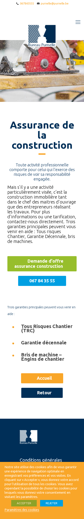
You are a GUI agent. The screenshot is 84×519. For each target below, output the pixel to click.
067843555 (27, 3)
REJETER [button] (51, 503)
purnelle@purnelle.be (55, 3)
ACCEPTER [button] (24, 503)
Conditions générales (41, 460)
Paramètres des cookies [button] (21, 510)
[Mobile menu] (78, 22)
